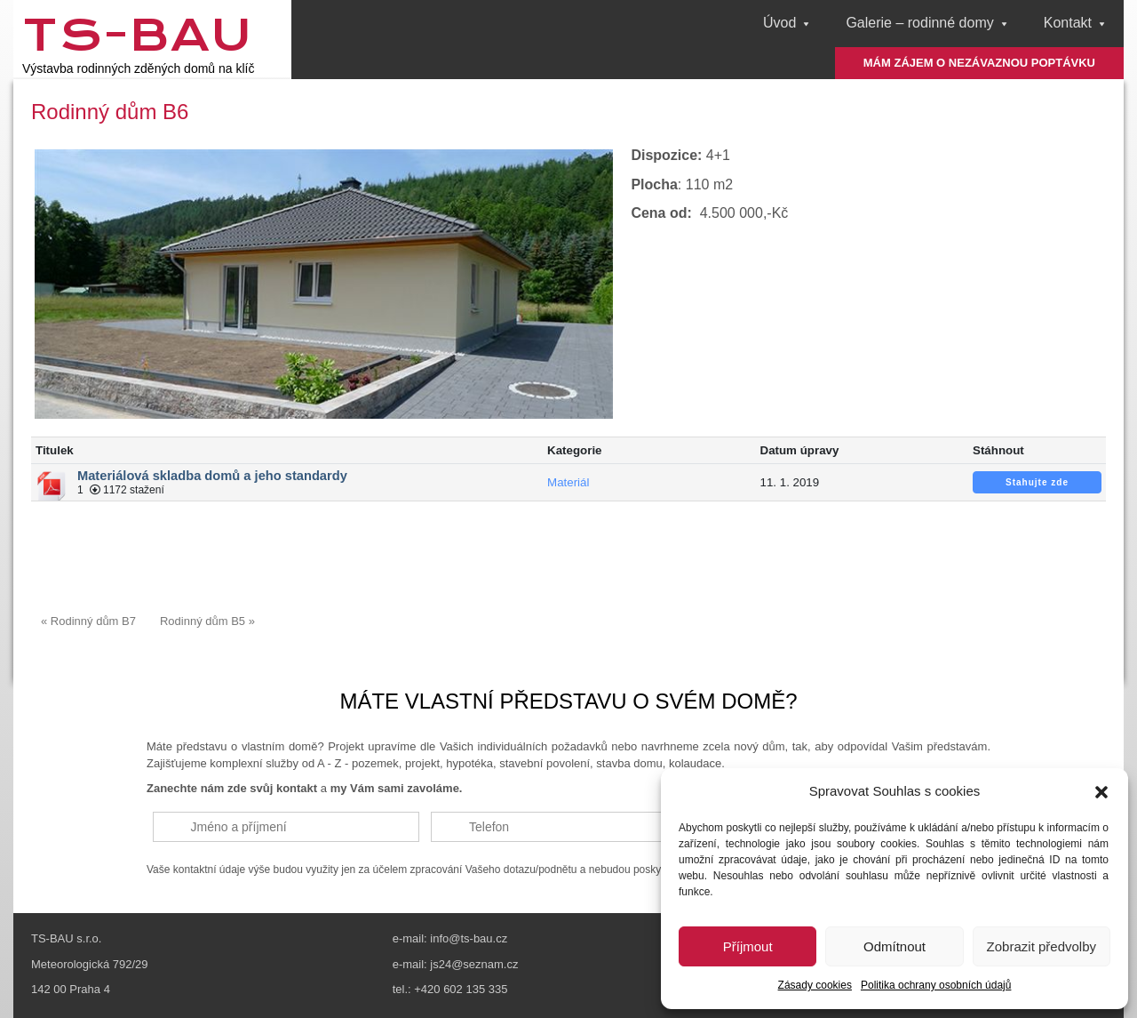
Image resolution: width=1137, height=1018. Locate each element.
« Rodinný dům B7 (88, 614)
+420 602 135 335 (460, 983)
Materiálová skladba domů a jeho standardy (212, 468)
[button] (1101, 792)
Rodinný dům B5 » (207, 614)
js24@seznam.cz (474, 957)
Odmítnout (894, 946)
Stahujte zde (1037, 474)
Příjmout (748, 946)
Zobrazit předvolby (1041, 946)
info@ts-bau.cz (468, 932)
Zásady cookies (815, 985)
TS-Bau (137, 34)
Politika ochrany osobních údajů (936, 985)
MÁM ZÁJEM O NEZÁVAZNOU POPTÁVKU (979, 62)
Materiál (568, 474)
